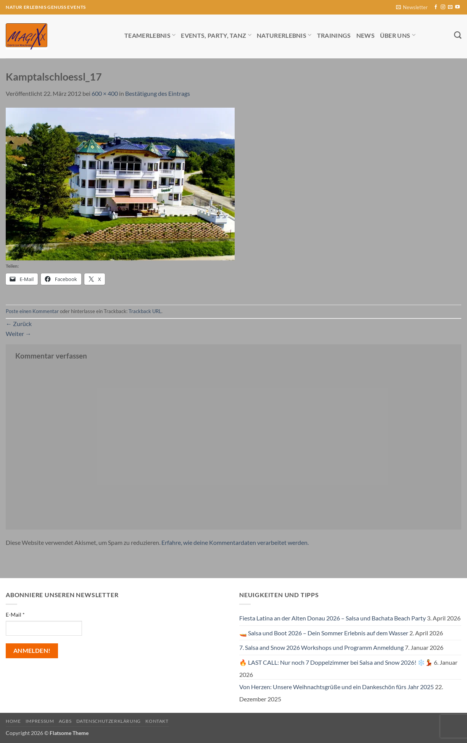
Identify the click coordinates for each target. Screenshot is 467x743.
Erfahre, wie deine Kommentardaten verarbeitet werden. (235, 542)
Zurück (19, 323)
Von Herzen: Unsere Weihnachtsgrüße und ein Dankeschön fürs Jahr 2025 (336, 686)
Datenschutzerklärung (108, 721)
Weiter (18, 333)
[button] (412, 7)
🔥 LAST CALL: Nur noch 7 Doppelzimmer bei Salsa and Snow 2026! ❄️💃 (336, 662)
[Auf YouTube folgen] (457, 7)
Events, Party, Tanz (216, 35)
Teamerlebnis (150, 35)
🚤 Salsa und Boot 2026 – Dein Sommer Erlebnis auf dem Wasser (323, 632)
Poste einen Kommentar (32, 311)
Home (13, 721)
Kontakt (156, 721)
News (365, 35)
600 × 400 (105, 93)
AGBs (65, 721)
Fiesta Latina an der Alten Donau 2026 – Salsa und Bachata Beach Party (332, 618)
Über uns (397, 35)
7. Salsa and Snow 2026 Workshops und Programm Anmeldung (321, 647)
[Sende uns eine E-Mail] (450, 7)
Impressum (40, 721)
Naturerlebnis (284, 35)
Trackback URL (145, 311)
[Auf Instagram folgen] (443, 7)
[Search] (457, 35)
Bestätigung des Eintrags (157, 93)
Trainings (334, 35)
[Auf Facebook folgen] (435, 7)
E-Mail (15, 614)
